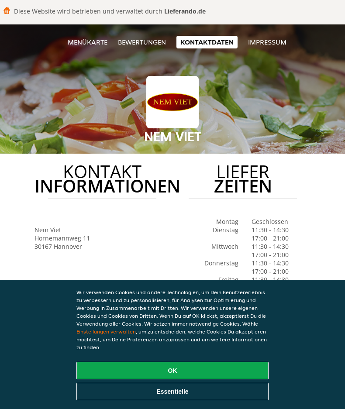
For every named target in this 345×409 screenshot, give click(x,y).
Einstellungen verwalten (106, 331)
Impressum (267, 42)
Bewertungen (142, 42)
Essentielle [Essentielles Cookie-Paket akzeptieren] (172, 391)
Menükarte (87, 42)
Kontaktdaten (207, 42)
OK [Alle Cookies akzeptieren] (172, 370)
